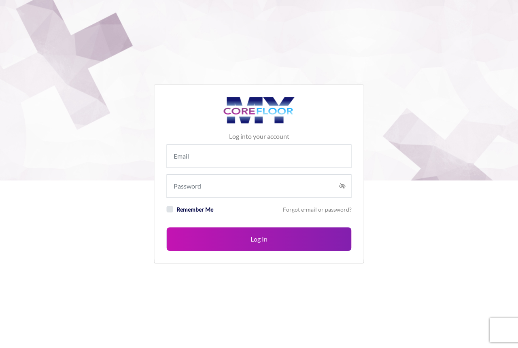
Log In (259, 239)
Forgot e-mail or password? (317, 209)
